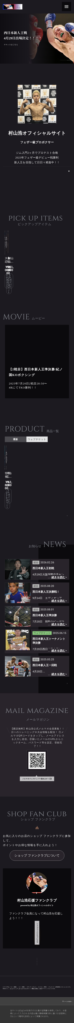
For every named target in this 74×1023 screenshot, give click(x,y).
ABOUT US (64, 171)
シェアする (46, 184)
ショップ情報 (37, 910)
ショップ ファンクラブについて (37, 816)
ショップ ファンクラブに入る (37, 890)
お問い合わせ (37, 919)
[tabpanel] (37, 343)
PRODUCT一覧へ (56, 476)
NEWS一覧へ (58, 644)
